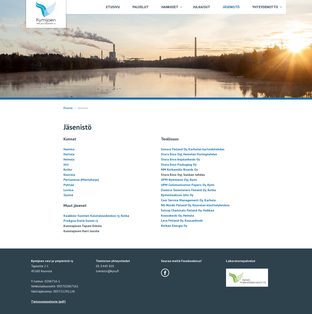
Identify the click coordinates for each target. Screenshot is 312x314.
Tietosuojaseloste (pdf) (48, 301)
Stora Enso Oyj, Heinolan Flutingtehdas (189, 154)
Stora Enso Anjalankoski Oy (180, 159)
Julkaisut (201, 7)
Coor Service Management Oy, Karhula (188, 200)
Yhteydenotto (265, 7)
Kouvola (69, 175)
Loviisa (68, 190)
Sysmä (68, 195)
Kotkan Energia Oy (174, 226)
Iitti (66, 164)
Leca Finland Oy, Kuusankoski (182, 220)
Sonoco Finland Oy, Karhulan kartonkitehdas (192, 149)
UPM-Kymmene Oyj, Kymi (179, 180)
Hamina (68, 149)
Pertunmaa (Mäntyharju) (81, 180)
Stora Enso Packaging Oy (179, 164)
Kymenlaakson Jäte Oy (177, 195)
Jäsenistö (231, 7)
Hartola (68, 154)
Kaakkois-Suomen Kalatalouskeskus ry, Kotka (96, 216)
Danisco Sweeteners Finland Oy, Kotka (188, 190)
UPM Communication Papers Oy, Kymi (187, 185)
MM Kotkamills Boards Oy (179, 169)
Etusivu (113, 7)
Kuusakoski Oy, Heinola (177, 215)
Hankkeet (169, 7)
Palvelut (141, 7)
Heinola (68, 159)
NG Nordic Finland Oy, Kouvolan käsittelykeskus (195, 205)
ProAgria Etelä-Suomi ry (80, 221)
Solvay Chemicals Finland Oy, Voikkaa (187, 210)
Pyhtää (68, 185)
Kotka (67, 169)
